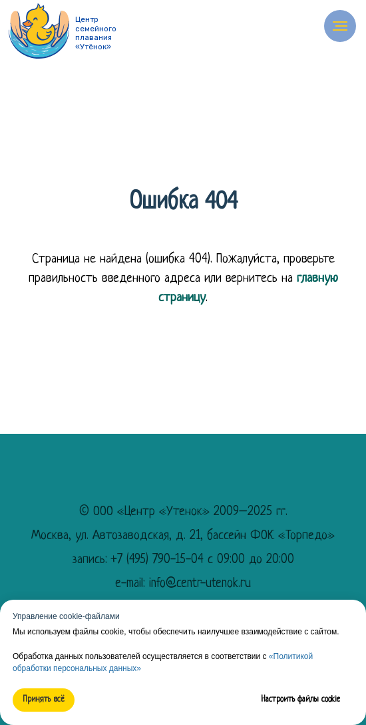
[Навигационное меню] (340, 26)
